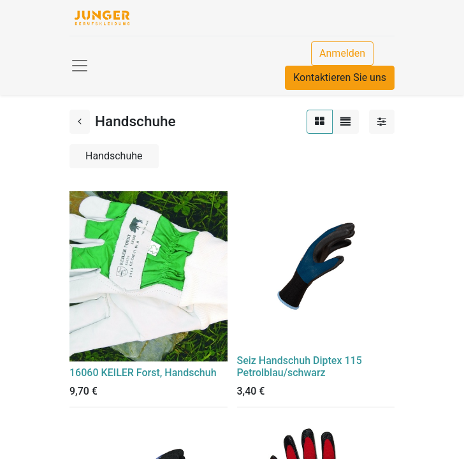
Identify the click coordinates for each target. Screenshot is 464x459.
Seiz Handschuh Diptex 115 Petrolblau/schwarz (299, 366)
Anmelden (342, 53)
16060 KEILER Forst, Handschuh (143, 373)
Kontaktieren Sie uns (339, 77)
